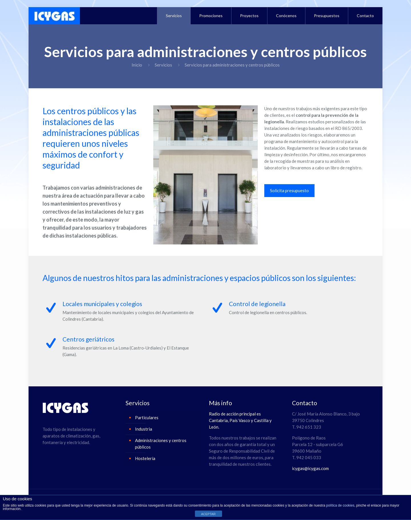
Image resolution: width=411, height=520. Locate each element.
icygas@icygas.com (310, 468)
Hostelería (145, 458)
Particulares (146, 417)
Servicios (163, 64)
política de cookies (340, 505)
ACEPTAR (208, 514)
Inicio (137, 64)
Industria (143, 428)
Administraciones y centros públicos (160, 443)
